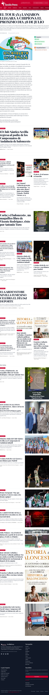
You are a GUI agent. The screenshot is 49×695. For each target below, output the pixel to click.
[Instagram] (5, 654)
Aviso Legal (3, 678)
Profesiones (27, 661)
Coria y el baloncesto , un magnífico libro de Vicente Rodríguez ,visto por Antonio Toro (12, 373)
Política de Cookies (4, 674)
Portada (5, 10)
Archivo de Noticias (29, 662)
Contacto (2, 679)
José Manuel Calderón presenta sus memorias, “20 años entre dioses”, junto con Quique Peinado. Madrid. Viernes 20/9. (23, 189)
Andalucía (15, 7)
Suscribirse (36, 676)
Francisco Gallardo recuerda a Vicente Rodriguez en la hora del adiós (7, 164)
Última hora (5, 8)
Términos (42, 691)
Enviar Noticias (28, 686)
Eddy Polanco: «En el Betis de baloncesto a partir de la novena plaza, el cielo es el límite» (7, 323)
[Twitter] (3, 654)
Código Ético (3, 671)
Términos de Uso (4, 676)
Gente (20, 7)
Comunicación (36, 7)
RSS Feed (27, 664)
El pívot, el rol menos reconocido (41, 175)
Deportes (25, 7)
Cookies (37, 691)
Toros (30, 7)
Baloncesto (18, 10)
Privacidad (33, 691)
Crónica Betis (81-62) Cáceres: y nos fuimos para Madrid (41, 267)
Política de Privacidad (5, 673)
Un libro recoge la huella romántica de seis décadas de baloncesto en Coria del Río (7, 188)
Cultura (42, 7)
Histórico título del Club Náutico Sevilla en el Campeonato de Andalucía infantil (24, 259)
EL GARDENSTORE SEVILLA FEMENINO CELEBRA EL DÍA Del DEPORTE (10, 515)
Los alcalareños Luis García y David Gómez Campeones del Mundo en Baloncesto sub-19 (7, 348)
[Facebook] (1, 654)
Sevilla (9, 7)
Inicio (1, 10)
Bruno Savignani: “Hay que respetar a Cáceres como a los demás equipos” (6, 270)
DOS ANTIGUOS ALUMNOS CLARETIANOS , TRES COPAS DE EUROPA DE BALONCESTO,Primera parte (7, 247)
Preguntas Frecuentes (29, 684)
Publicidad (27, 682)
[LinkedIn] (7, 654)
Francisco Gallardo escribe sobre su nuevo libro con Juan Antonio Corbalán (41, 345)
